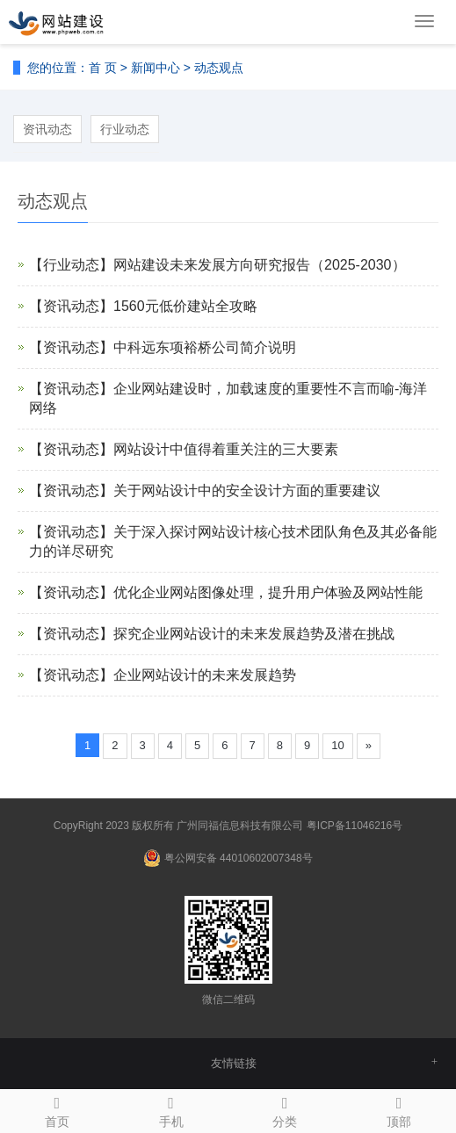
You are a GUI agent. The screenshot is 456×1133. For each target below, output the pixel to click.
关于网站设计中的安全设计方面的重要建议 (246, 490)
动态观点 (218, 68)
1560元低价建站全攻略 (185, 306)
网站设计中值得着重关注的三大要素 (225, 449)
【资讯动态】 (71, 306)
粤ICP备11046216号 (354, 825)
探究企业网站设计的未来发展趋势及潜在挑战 (253, 633)
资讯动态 (47, 129)
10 (337, 745)
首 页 (103, 68)
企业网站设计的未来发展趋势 (204, 675)
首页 (57, 1109)
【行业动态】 (71, 264)
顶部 (399, 1109)
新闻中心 (155, 68)
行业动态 (124, 129)
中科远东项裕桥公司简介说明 (204, 347)
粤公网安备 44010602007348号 (238, 858)
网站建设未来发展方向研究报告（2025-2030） (259, 264)
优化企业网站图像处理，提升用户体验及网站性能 (268, 592)
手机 (171, 1109)
